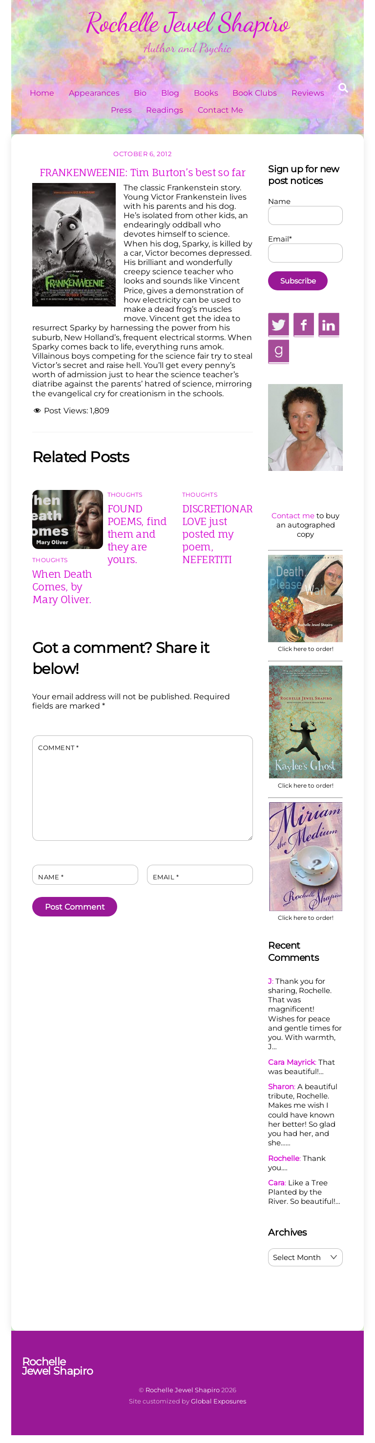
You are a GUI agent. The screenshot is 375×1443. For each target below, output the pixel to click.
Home (42, 93)
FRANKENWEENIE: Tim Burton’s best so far (143, 172)
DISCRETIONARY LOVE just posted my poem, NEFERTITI (220, 534)
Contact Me (220, 110)
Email (166, 877)
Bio (140, 93)
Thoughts (49, 560)
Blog (170, 93)
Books (206, 93)
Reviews (308, 93)
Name (50, 877)
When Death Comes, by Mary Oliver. (62, 587)
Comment (58, 748)
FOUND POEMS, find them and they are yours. (137, 534)
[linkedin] (328, 324)
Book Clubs (254, 93)
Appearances (94, 93)
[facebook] (303, 324)
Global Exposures (218, 1401)
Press (121, 110)
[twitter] (278, 324)
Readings (164, 110)
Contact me (292, 515)
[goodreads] (278, 351)
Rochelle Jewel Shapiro (183, 1390)
